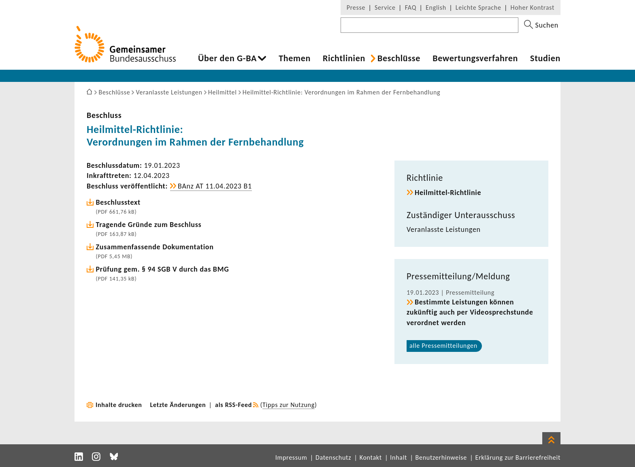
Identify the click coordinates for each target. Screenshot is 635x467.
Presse (356, 7)
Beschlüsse (398, 58)
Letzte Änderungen (178, 405)
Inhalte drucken (119, 405)
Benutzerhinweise (441, 457)
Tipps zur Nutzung (288, 405)
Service (385, 7)
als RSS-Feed (233, 405)
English (436, 7)
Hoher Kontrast (532, 7)
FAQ (410, 7)
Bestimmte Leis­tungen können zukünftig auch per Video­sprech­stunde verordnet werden (470, 312)
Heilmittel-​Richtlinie (448, 192)
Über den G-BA (227, 58)
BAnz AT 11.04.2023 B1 (215, 186)
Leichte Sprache (478, 7)
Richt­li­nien (344, 58)
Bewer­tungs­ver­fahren (475, 58)
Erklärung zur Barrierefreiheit (517, 457)
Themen (295, 58)
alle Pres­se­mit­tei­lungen (443, 345)
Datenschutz (333, 457)
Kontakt (371, 457)
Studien (545, 58)
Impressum (291, 457)
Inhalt (398, 457)
